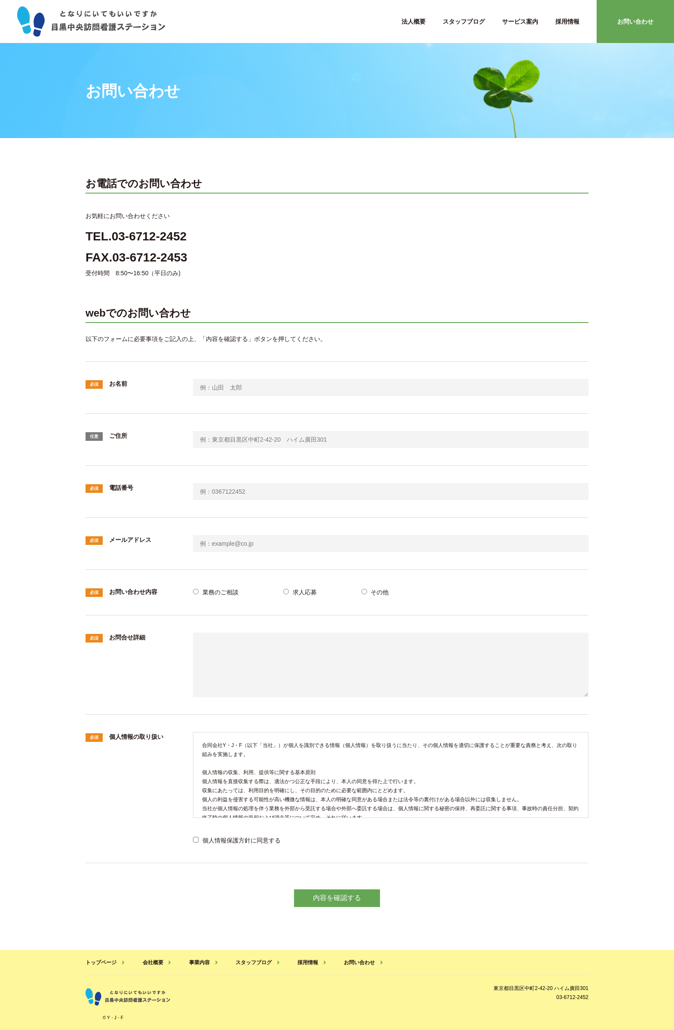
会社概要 (152, 962)
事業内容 (199, 962)
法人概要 (413, 21)
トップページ (101, 962)
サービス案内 (520, 21)
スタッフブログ (464, 21)
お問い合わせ (635, 21)
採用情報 (567, 21)
